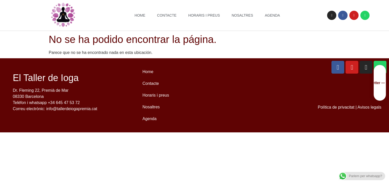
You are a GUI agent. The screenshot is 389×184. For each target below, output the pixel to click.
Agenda (272, 15)
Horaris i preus (204, 15)
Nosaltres (242, 15)
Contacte (166, 15)
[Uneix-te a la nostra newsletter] (380, 83)
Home (140, 15)
